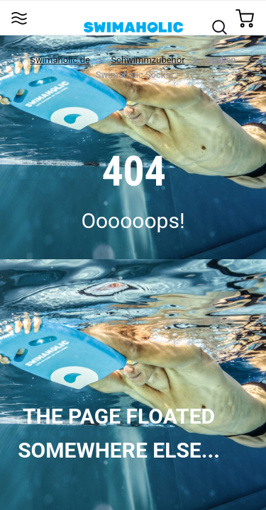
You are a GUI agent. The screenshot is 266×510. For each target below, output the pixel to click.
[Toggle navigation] (19, 17)
